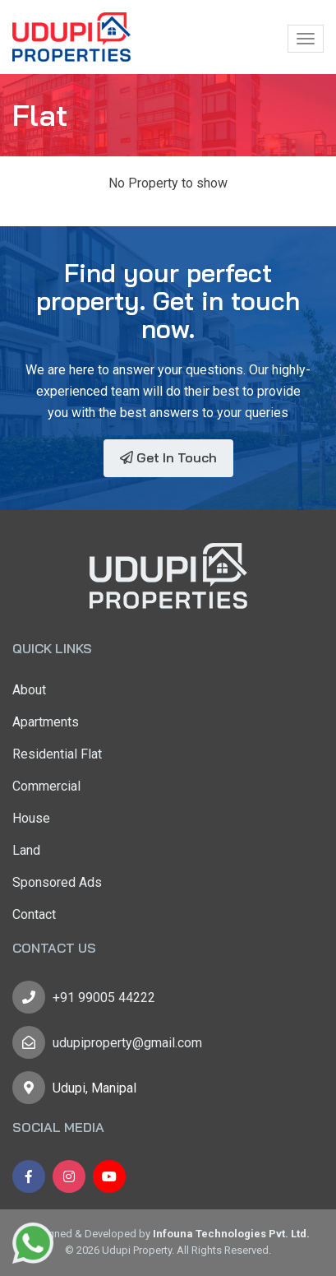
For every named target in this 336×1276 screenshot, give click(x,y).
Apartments (45, 722)
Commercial (46, 786)
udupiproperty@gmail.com (127, 1043)
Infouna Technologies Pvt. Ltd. (231, 1233)
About (29, 690)
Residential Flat (57, 754)
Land (26, 850)
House (31, 818)
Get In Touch (168, 457)
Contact (34, 914)
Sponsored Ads (57, 882)
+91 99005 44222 (104, 997)
